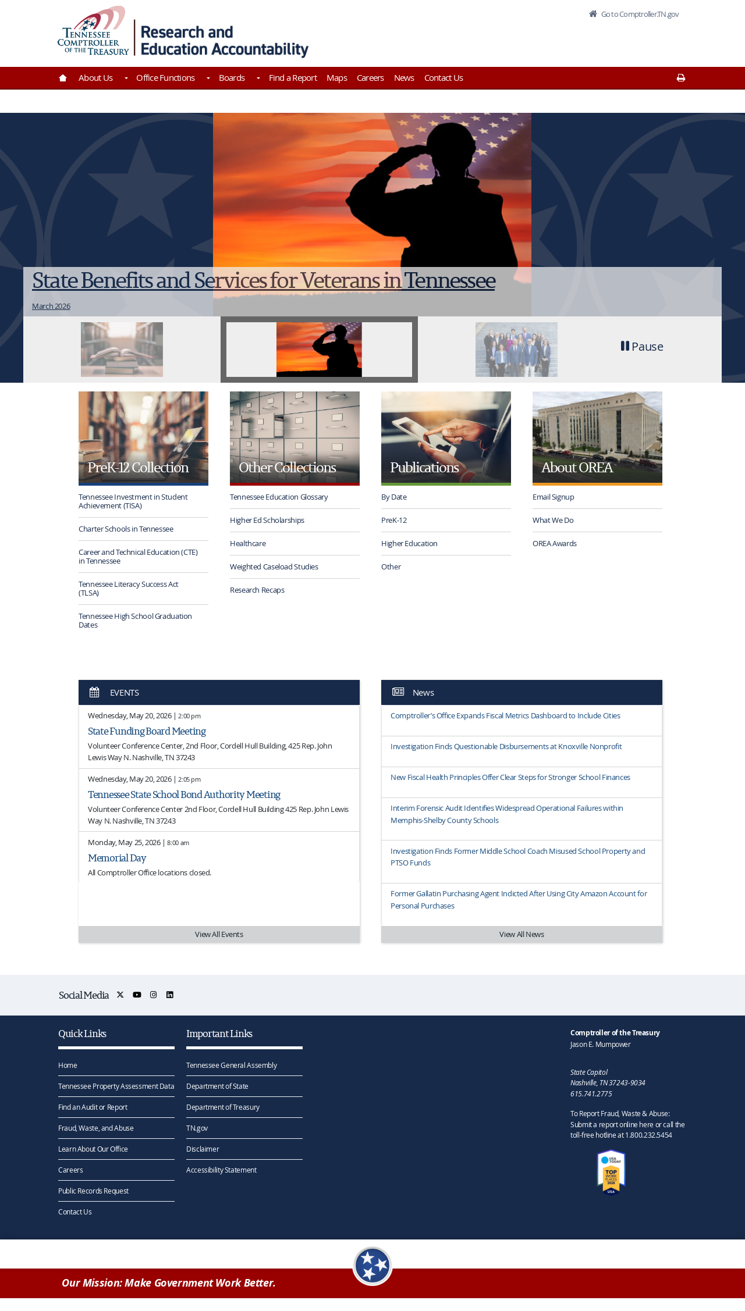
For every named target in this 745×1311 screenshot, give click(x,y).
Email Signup (553, 496)
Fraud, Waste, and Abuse (95, 1127)
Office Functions (165, 77)
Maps (337, 77)
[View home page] (93, 30)
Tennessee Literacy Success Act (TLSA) (129, 588)
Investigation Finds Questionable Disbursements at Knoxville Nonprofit (506, 746)
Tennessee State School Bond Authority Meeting (184, 794)
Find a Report (293, 77)
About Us (95, 77)
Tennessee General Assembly (231, 1065)
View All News (521, 934)
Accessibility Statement (221, 1169)
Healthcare (247, 543)
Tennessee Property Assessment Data (116, 1086)
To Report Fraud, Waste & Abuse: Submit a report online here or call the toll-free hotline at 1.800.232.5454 (627, 1124)
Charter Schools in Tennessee (126, 528)
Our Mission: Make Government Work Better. (169, 1283)
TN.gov (197, 1127)
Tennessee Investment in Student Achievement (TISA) (133, 501)
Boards (232, 77)
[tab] (122, 349)
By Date (393, 496)
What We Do (553, 520)
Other (390, 566)
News (404, 77)
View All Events (219, 934)
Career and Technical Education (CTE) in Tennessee (138, 556)
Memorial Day (117, 857)
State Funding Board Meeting (146, 731)
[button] (642, 349)
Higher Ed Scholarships (267, 520)
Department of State (217, 1086)
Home (67, 1065)
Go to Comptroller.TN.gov (639, 14)
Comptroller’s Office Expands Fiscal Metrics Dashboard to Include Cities (505, 715)
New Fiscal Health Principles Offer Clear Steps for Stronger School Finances (510, 777)
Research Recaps (257, 590)
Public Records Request (93, 1190)
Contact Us (443, 77)
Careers (370, 77)
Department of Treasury (223, 1107)
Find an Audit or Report (92, 1107)
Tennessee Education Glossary (279, 496)
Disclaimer (202, 1148)
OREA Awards (555, 543)
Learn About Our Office (93, 1148)
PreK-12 (393, 520)
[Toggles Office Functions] (207, 79)
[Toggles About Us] (125, 79)
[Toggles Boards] (257, 79)
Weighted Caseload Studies (274, 566)
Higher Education (409, 543)
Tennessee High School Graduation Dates (135, 620)
